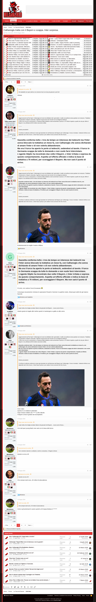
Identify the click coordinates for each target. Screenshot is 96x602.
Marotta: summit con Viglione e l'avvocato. (21, 563)
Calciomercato (44, 21)
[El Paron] (9, 99)
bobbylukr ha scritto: (24, 89)
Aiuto (83, 595)
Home (7, 21)
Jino (87, 549)
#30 (90, 499)
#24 (90, 253)
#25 (90, 302)
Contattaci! (50, 595)
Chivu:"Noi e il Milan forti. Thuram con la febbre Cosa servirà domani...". (29, 580)
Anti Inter (23, 538)
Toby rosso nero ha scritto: (26, 115)
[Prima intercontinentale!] (14, 130)
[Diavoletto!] (12, 99)
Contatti (65, 21)
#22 (90, 111)
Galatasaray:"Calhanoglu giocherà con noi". (21, 553)
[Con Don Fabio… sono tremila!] (9, 130)
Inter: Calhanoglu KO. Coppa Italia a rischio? (21, 536)
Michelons (10, 428)
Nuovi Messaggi (8, 24)
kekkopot (10, 177)
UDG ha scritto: (23, 503)
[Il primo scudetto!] (14, 99)
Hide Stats (8, 75)
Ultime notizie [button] (9, 36)
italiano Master (8, 595)
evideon (10, 95)
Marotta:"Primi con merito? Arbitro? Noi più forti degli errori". (26, 569)
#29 (90, 470)
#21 (90, 85)
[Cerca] (89, 21)
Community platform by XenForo (48, 598)
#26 (90, 330)
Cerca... (16, 24)
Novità (20, 21)
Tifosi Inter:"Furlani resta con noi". (19, 558)
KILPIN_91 (85, 543)
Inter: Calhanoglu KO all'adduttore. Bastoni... (21, 547)
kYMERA (10, 311)
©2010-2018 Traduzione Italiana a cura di (48, 600)
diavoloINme (85, 538)
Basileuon (85, 554)
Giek (10, 340)
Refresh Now (88, 75)
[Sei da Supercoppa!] (12, 130)
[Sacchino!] (6, 127)
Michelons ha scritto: (24, 474)
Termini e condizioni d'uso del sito (63, 595)
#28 (90, 444)
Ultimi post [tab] (52, 36)
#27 (90, 418)
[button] (23, 21)
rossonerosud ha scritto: (25, 448)
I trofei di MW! (56, 21)
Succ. (29, 82)
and (26, 297)
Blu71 (86, 560)
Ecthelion (85, 565)
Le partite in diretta (31, 21)
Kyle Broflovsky (84, 576)
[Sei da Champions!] (6, 99)
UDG (10, 480)
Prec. (7, 82)
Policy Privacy (77, 595)
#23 (90, 167)
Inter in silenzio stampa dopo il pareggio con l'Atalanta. (24, 574)
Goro (10, 263)
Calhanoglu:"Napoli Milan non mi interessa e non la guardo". (26, 542)
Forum (13, 21)
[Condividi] (88, 86)
